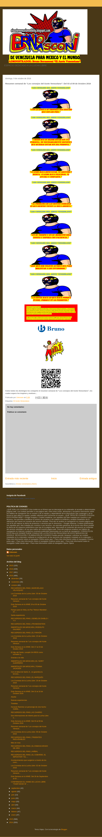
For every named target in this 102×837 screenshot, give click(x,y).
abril (13, 805)
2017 (11, 572)
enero (13, 815)
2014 (11, 822)
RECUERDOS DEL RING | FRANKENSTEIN (28, 624)
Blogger (64, 829)
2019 (11, 566)
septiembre (15, 788)
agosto (14, 791)
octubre (14, 585)
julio (13, 795)
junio (13, 798)
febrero (14, 812)
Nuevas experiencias (19, 700)
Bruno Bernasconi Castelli (15, 498)
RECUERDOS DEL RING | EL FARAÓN (26, 633)
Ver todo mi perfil (13, 556)
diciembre (15, 578)
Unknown (13, 552)
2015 (11, 819)
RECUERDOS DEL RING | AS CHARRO (26, 712)
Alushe (13, 697)
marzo (14, 808)
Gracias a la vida (17, 658)
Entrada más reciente (16, 478)
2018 (11, 569)
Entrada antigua (88, 478)
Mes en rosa (15, 743)
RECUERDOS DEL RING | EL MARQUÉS (27, 677)
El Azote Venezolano (21, 401)
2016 (11, 576)
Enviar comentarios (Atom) (26, 484)
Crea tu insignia (30, 498)
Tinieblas (14, 703)
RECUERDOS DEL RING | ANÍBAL (24, 751)
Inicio (54, 478)
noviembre (15, 582)
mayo (13, 802)
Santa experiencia (18, 615)
